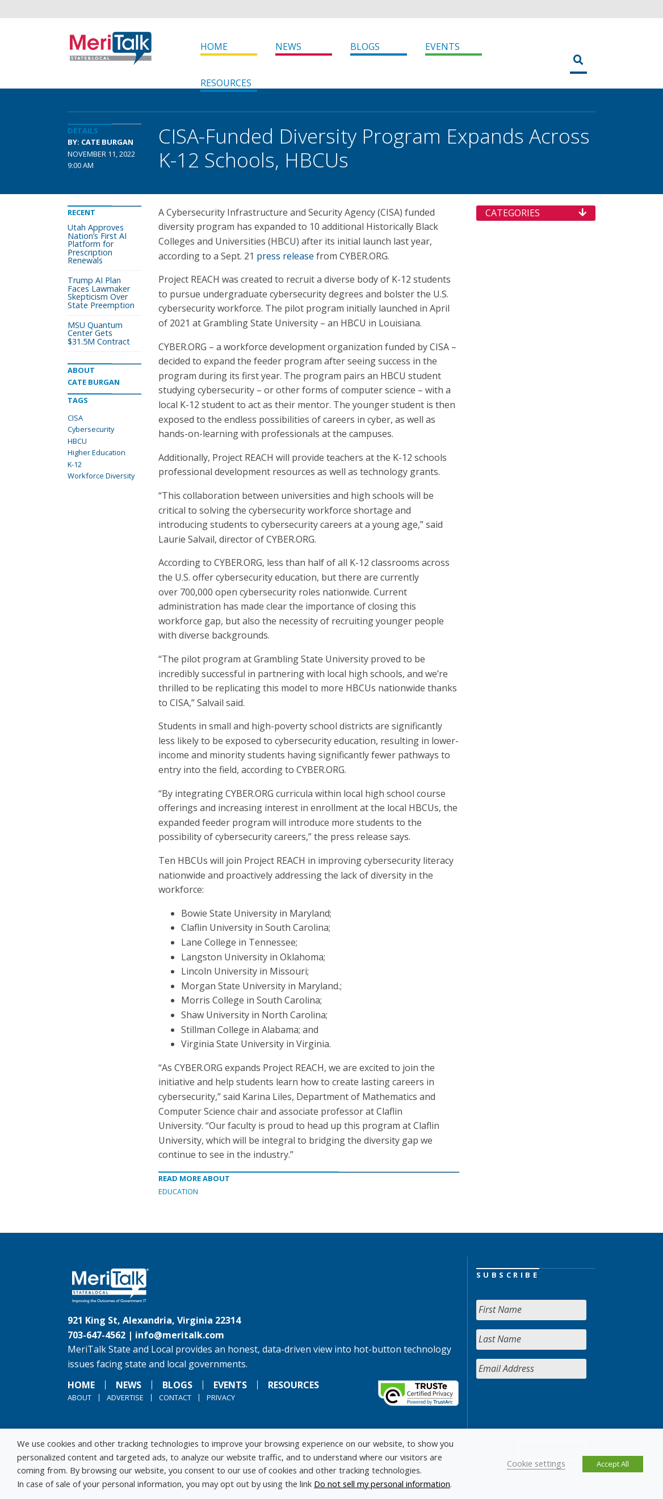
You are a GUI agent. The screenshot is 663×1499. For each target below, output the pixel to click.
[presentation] (562, 1410)
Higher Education (96, 452)
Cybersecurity (91, 429)
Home (214, 46)
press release (285, 256)
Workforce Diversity (101, 476)
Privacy (221, 1397)
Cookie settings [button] (536, 1463)
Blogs (365, 46)
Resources (225, 83)
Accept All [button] (613, 1464)
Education (178, 1191)
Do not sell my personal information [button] (382, 1483)
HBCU (77, 441)
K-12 (75, 464)
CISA (75, 418)
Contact (175, 1397)
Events (442, 46)
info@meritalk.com (179, 1335)
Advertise (125, 1397)
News (288, 46)
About (79, 1397)
